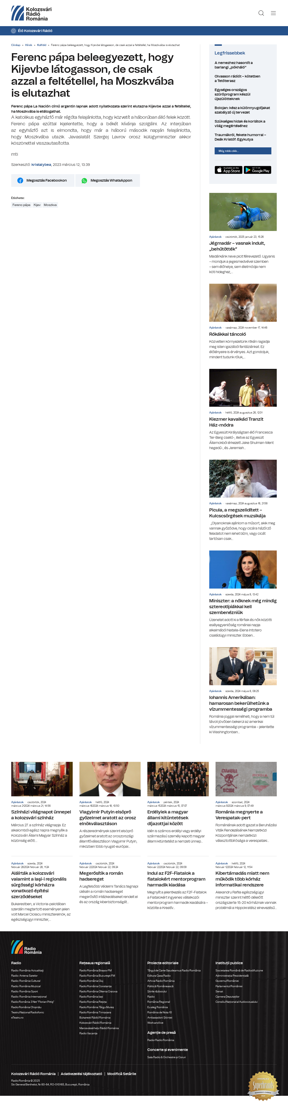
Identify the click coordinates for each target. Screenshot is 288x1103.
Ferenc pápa (21, 205)
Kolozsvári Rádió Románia (95, 1022)
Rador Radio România (160, 1040)
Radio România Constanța (95, 986)
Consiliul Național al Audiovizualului (237, 1001)
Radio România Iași (91, 996)
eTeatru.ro (17, 1017)
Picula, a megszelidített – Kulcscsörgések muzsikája (243, 500)
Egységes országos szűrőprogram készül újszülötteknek (243, 94)
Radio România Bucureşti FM (97, 975)
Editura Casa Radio (159, 975)
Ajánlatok (215, 236)
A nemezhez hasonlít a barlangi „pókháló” (243, 65)
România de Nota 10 (159, 1012)
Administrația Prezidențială (232, 975)
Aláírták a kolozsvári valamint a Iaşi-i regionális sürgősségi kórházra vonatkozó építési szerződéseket (42, 889)
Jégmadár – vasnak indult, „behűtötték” (243, 234)
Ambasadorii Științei (159, 1017)
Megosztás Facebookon (47, 180)
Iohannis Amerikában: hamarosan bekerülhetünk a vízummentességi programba (243, 691)
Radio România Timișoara (95, 1012)
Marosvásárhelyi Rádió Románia (99, 1028)
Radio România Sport (24, 991)
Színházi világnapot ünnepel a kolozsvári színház (42, 802)
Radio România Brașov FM (95, 970)
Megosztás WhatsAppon (111, 180)
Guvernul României (227, 981)
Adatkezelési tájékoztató (81, 1074)
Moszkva (50, 205)
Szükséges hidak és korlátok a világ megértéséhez (243, 123)
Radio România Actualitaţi (27, 970)
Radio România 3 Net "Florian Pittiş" (32, 1001)
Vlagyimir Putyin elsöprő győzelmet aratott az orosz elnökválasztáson (110, 805)
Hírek (28, 45)
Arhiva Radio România (161, 981)
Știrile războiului (157, 991)
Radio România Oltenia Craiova (98, 991)
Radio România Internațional (29, 996)
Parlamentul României (229, 986)
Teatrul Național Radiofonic (27, 1012)
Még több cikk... (229, 151)
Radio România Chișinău (26, 1007)
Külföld (41, 45)
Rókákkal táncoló (243, 322)
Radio (151, 996)
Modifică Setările (121, 1074)
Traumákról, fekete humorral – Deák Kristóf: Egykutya (243, 137)
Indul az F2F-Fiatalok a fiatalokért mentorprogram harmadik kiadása (178, 883)
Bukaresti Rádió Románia (94, 1017)
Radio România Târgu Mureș (96, 1007)
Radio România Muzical (25, 986)
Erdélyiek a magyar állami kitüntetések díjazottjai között (178, 803)
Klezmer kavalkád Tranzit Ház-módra (243, 410)
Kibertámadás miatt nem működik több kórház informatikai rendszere (246, 883)
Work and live (155, 1022)
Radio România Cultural (25, 981)
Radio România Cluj (91, 981)
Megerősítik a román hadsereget (110, 880)
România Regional (158, 1001)
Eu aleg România (157, 1007)
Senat (219, 991)
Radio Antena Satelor (24, 975)
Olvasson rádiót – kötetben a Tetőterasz (243, 78)
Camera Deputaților (227, 996)
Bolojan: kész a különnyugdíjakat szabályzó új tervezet (243, 110)
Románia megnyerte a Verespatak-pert (246, 802)
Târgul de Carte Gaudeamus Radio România (174, 970)
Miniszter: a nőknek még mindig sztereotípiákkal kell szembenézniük (243, 594)
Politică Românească (160, 986)
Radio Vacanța (88, 1033)
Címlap (15, 45)
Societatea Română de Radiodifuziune (239, 970)
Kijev (37, 205)
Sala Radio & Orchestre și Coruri (166, 1057)
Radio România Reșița (93, 1001)
